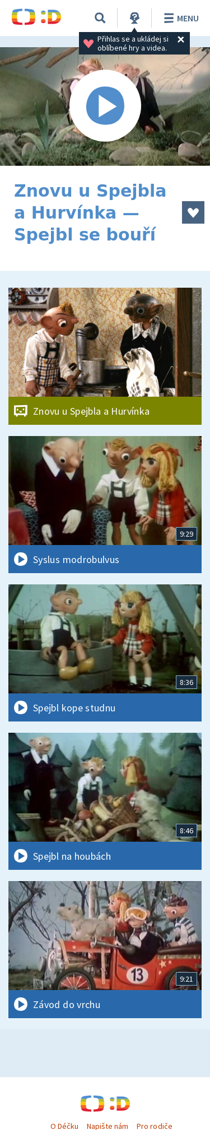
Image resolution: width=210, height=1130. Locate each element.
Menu (179, 18)
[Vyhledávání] (100, 18)
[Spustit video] (105, 106)
